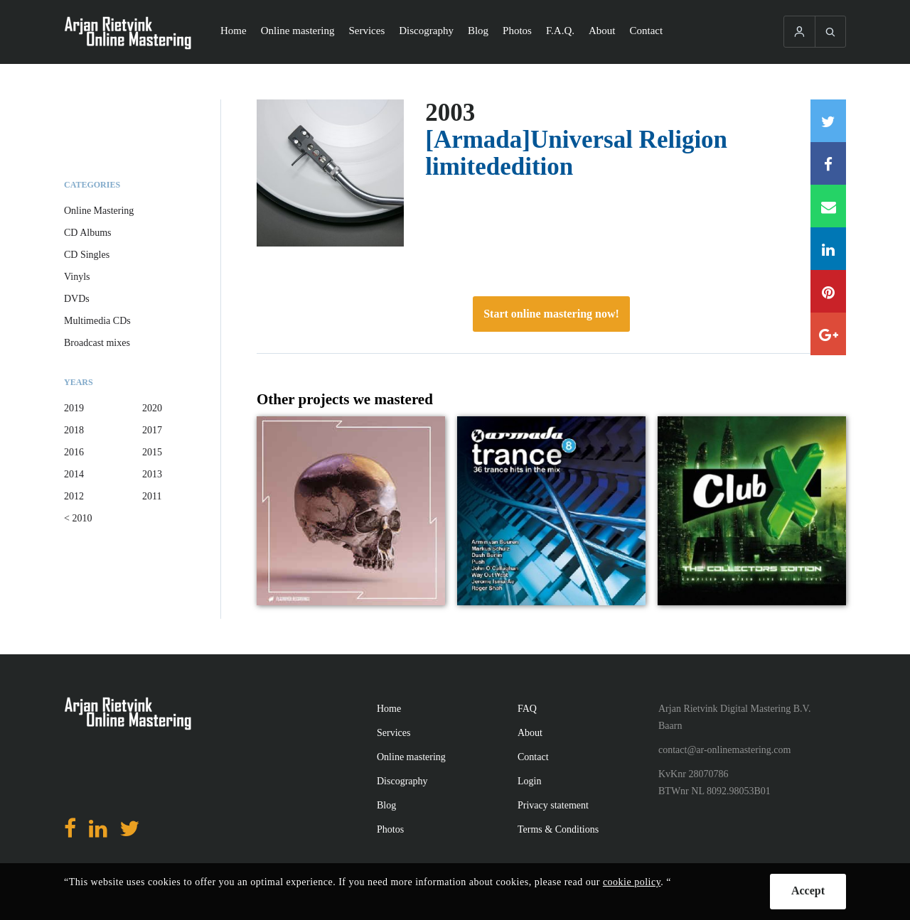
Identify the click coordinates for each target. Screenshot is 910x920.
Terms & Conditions (558, 829)
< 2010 (78, 518)
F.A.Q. (560, 30)
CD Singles (86, 254)
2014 (74, 474)
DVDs (77, 298)
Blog (478, 30)
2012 (74, 496)
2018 (74, 430)
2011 (151, 496)
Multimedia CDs (97, 320)
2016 (74, 452)
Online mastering (298, 30)
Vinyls (77, 276)
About (602, 30)
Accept (808, 890)
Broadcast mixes (97, 342)
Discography (426, 30)
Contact (646, 30)
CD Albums (88, 232)
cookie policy (631, 882)
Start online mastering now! (551, 314)
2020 (152, 408)
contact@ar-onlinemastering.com (724, 750)
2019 (74, 408)
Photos (517, 30)
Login (529, 781)
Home (233, 30)
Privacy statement (553, 805)
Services (366, 30)
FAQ (527, 708)
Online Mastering (99, 210)
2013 (152, 474)
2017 (152, 430)
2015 (152, 452)
